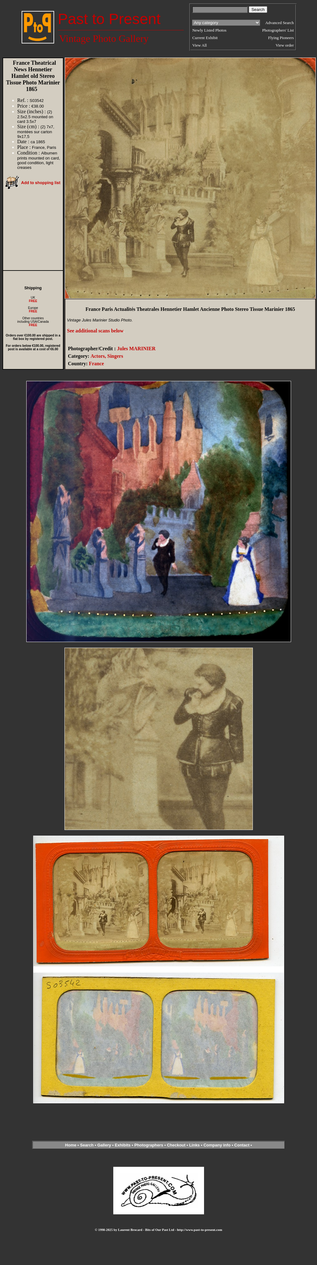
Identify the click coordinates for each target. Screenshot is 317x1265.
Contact (241, 1145)
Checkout (176, 1145)
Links (194, 1145)
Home (70, 1145)
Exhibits (123, 1145)
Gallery (104, 1145)
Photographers (148, 1145)
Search (87, 1145)
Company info (217, 1145)
